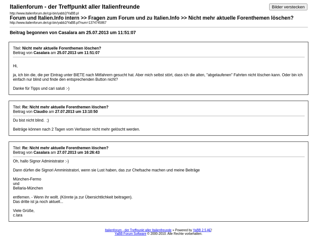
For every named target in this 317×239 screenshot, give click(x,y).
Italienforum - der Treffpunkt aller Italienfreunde (138, 230)
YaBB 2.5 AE (202, 230)
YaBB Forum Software (130, 233)
